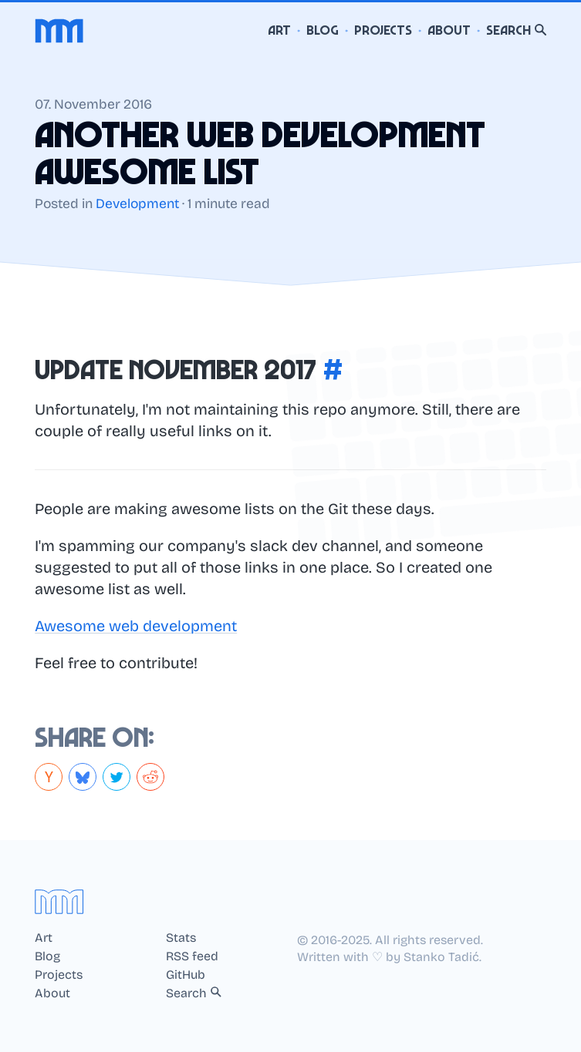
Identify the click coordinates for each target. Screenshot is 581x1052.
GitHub (185, 975)
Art (279, 30)
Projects (383, 30)
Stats (181, 938)
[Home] (59, 30)
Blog (322, 30)
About (449, 30)
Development (137, 204)
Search (516, 30)
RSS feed (192, 956)
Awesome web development (136, 626)
